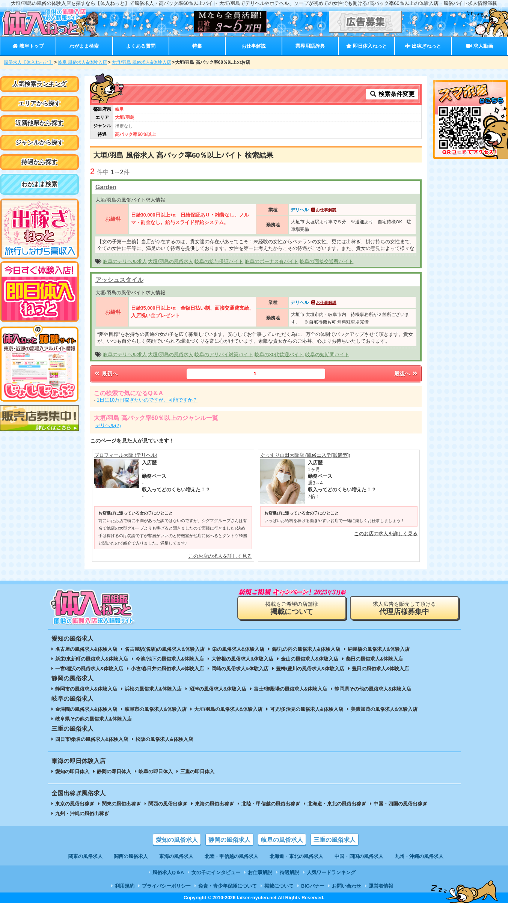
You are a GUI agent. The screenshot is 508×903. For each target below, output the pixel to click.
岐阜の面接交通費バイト (326, 261)
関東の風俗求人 (85, 856)
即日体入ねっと (366, 46)
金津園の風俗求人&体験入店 (86, 709)
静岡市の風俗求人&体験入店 (86, 689)
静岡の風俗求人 (229, 840)
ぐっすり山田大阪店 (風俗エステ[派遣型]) (305, 455)
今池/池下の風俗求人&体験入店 (170, 659)
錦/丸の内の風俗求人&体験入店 (306, 649)
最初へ (105, 373)
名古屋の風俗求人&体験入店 (86, 649)
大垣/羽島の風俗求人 (170, 261)
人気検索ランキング (39, 84)
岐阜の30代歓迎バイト (279, 354)
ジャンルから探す (39, 142)
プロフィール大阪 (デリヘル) (125, 455)
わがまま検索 (84, 46)
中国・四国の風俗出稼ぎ (400, 804)
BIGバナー (312, 886)
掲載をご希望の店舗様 (292, 608)
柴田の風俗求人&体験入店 (374, 659)
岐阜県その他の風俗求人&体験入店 (93, 719)
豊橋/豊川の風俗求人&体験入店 (310, 668)
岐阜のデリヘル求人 (125, 261)
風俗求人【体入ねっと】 (28, 62)
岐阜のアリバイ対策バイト (223, 354)
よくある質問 (140, 46)
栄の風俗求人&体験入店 (238, 649)
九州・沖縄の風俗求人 (419, 856)
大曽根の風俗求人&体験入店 (242, 659)
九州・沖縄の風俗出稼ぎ (82, 813)
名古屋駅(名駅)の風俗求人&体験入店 (165, 649)
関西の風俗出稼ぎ (167, 804)
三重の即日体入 (197, 771)
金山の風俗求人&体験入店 (309, 659)
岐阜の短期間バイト (327, 354)
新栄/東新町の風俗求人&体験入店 (91, 659)
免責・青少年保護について (227, 886)
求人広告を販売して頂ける (404, 608)
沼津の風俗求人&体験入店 (217, 689)
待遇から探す (39, 162)
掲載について (279, 886)
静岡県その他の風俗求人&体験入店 (373, 689)
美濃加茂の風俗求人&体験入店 (384, 709)
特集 (197, 46)
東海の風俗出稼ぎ (214, 804)
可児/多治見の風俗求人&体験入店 (306, 709)
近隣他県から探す (39, 123)
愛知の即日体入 (72, 771)
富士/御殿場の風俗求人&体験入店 (290, 689)
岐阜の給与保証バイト (218, 261)
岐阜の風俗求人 (282, 840)
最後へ (406, 373)
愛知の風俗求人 (177, 840)
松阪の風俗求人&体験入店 (164, 739)
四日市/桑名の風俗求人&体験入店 (91, 739)
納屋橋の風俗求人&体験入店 (379, 649)
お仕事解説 (253, 46)
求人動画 (479, 46)
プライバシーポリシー (166, 886)
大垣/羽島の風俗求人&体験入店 (228, 709)
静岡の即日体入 (114, 771)
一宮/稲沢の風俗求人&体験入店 (89, 668)
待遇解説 (289, 872)
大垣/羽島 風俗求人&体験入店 (141, 62)
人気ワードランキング (331, 872)
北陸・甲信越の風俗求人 (231, 856)
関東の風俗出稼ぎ (121, 804)
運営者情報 (381, 886)
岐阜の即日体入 (156, 771)
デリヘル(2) (108, 425)
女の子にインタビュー (215, 872)
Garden (105, 187)
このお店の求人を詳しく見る (220, 556)
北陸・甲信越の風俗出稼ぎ (270, 804)
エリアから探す (39, 103)
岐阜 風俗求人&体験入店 (82, 62)
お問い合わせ (346, 886)
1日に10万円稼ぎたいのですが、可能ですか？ (147, 400)
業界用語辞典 (310, 46)
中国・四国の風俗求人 (359, 856)
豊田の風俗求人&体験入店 (380, 668)
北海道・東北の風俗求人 (296, 856)
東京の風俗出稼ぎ (74, 804)
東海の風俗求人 (176, 856)
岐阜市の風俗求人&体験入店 (156, 709)
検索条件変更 (392, 94)
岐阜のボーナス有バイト (271, 261)
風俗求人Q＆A (168, 872)
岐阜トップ (28, 46)
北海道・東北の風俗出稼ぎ (337, 804)
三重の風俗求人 (335, 840)
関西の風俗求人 (131, 856)
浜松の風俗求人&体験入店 (153, 689)
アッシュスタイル (119, 280)
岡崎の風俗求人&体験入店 (239, 668)
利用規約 (124, 886)
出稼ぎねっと (423, 46)
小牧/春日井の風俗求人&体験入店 (167, 668)
